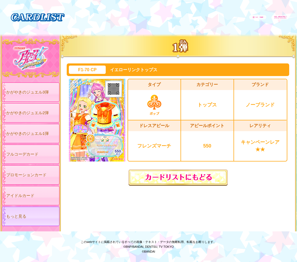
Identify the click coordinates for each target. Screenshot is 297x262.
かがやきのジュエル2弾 (27, 112)
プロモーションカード (26, 175)
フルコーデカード (22, 154)
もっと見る (16, 216)
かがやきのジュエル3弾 (27, 92)
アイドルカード (20, 195)
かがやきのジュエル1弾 (27, 133)
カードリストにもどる (178, 178)
